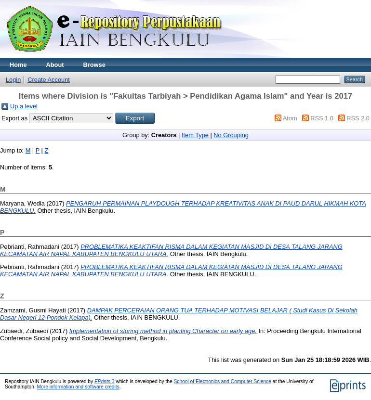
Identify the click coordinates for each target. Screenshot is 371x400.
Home (18, 64)
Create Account (48, 79)
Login (13, 79)
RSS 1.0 (321, 118)
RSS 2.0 (358, 118)
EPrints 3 (104, 381)
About (55, 64)
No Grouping (231, 135)
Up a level (24, 106)
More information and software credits (78, 386)
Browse (94, 64)
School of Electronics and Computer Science (222, 381)
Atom (290, 118)
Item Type (195, 135)
